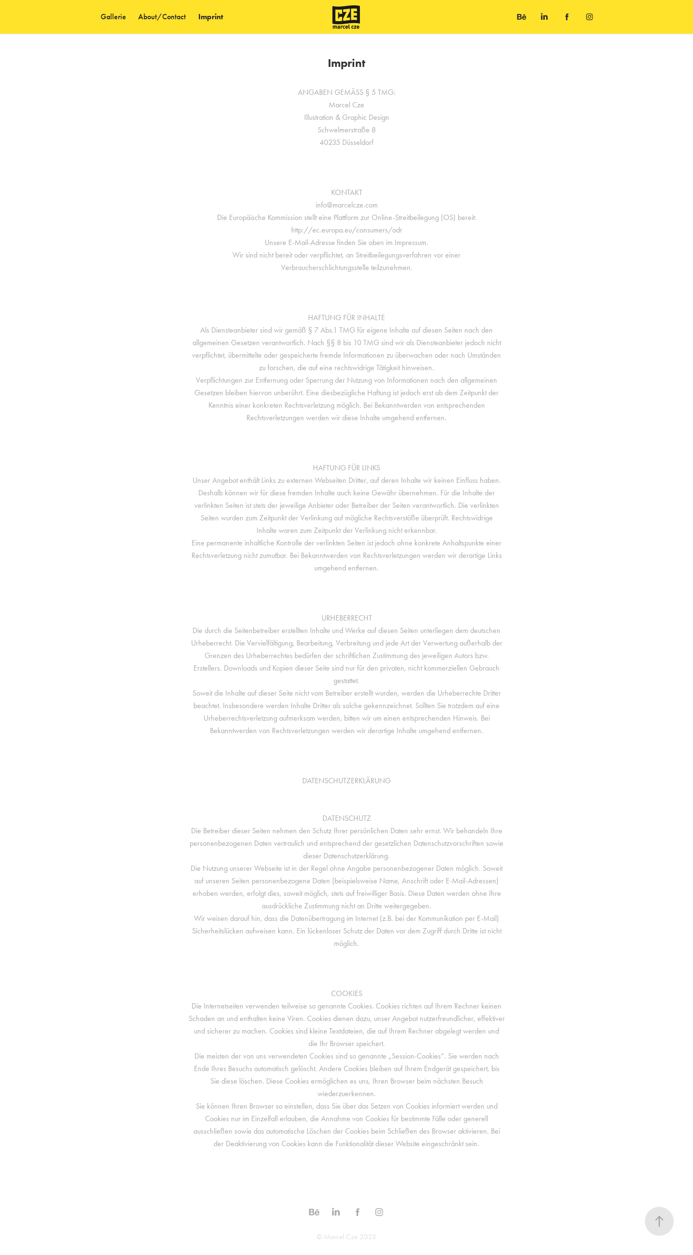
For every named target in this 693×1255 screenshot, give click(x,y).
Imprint (210, 16)
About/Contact (162, 16)
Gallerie (113, 16)
